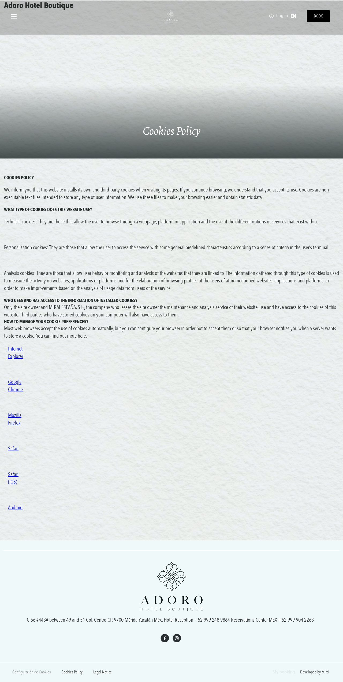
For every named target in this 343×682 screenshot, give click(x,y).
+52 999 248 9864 (212, 620)
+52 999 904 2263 (296, 620)
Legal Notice (102, 672)
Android (15, 507)
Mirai (325, 672)
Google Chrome (15, 385)
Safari (13, 448)
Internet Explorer (15, 352)
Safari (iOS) (13, 478)
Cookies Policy (72, 672)
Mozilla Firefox (14, 419)
